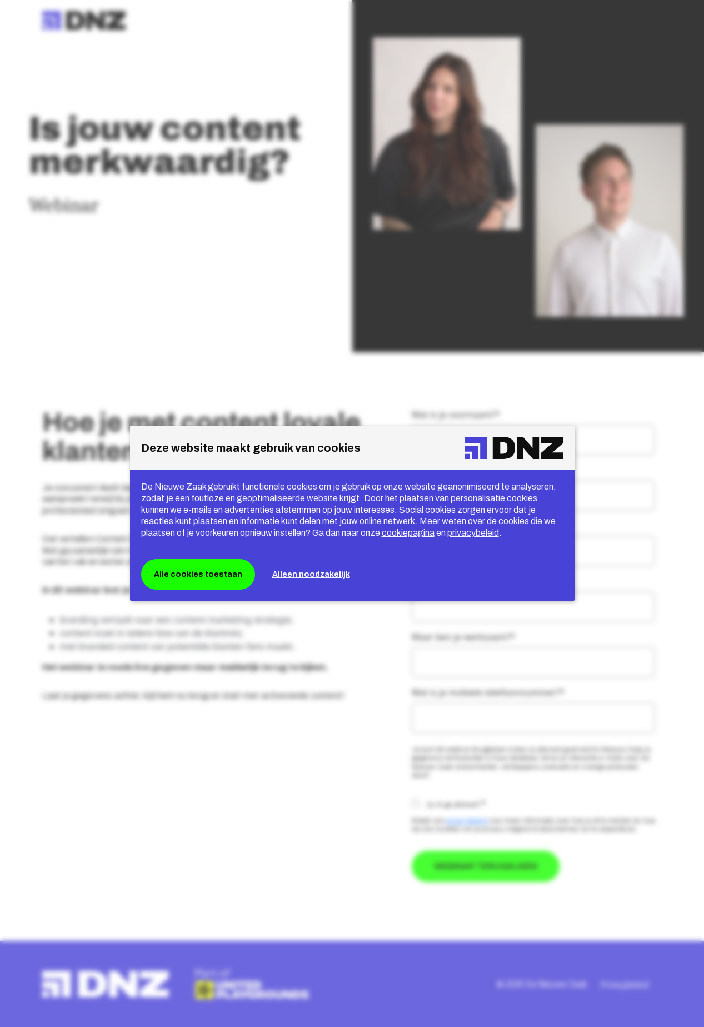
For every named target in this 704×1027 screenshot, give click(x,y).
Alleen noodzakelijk (311, 574)
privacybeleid (473, 532)
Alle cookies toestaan (198, 574)
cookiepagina (408, 532)
